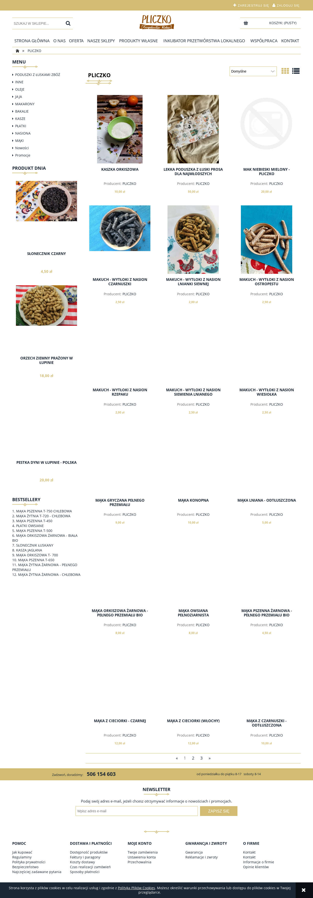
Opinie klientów (256, 867)
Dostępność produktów (89, 852)
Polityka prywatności (28, 862)
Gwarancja (194, 852)
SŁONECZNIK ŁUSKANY (34, 545)
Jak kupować (22, 852)
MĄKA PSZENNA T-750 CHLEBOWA (44, 511)
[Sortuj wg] (253, 71)
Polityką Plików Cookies (136, 888)
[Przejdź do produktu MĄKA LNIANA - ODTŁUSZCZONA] (266, 460)
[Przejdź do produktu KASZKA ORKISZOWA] (119, 129)
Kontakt (249, 852)
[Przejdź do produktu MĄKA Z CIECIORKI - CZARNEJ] (119, 681)
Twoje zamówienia (143, 852)
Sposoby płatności (85, 871)
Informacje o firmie (258, 862)
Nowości (22, 148)
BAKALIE (22, 111)
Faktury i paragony (85, 857)
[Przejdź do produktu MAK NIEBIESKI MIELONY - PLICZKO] (266, 129)
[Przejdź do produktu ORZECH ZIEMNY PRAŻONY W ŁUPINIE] (46, 329)
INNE (19, 82)
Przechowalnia (139, 862)
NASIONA (23, 133)
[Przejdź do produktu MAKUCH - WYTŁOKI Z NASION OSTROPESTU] (266, 239)
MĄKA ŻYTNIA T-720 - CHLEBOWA (43, 516)
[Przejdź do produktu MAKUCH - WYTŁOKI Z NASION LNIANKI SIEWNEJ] (193, 239)
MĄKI (19, 140)
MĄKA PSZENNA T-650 (36, 560)
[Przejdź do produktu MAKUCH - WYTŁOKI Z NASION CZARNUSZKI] (119, 239)
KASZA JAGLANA (29, 550)
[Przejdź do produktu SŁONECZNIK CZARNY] (46, 225)
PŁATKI (20, 126)
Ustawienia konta (142, 857)
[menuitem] (32, 40)
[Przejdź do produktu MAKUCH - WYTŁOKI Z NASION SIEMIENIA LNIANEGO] (193, 350)
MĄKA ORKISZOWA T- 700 (37, 555)
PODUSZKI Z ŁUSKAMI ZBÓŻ (37, 74)
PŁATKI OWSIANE (30, 525)
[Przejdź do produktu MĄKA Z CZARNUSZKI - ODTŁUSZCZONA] (266, 681)
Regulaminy (22, 857)
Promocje (22, 155)
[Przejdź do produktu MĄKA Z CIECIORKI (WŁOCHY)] (193, 681)
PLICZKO (129, 183)
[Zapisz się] (218, 811)
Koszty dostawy (82, 862)
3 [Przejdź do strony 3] (201, 758)
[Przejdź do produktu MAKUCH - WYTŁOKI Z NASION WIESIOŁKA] (266, 350)
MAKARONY (24, 104)
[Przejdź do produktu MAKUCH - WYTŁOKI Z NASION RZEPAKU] (119, 350)
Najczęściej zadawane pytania (36, 871)
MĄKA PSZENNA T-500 (34, 530)
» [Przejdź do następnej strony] (210, 758)
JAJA (18, 96)
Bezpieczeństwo (25, 867)
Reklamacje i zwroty (201, 857)
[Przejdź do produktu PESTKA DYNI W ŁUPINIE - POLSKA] (46, 433)
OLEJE (19, 89)
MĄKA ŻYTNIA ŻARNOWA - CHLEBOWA (49, 574)
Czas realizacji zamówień (90, 867)
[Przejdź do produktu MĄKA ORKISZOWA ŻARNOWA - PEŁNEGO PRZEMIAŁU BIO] (119, 570)
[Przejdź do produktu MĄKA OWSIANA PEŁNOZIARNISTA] (193, 570)
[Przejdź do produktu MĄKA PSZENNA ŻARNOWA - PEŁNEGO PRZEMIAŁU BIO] (266, 570)
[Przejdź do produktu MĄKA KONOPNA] (193, 460)
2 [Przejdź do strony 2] (193, 758)
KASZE (20, 118)
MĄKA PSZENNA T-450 (34, 520)
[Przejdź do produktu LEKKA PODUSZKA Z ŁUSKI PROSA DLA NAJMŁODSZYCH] (193, 129)
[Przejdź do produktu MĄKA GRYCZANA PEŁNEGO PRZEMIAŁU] (119, 460)
